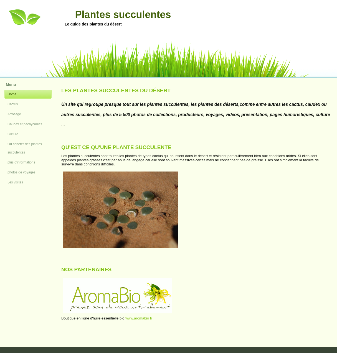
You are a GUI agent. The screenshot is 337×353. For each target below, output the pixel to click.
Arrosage (14, 114)
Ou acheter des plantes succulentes (24, 148)
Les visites (15, 182)
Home (11, 94)
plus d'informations (21, 162)
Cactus (12, 104)
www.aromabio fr (138, 318)
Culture (12, 134)
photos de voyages (21, 172)
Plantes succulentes (123, 14)
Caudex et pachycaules (24, 124)
